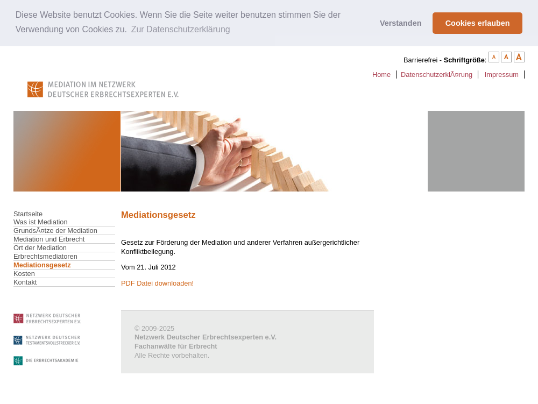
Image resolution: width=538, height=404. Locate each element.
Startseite (28, 214)
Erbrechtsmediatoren (45, 256)
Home (381, 74)
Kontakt (25, 282)
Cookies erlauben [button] (477, 23)
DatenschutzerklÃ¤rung (436, 74)
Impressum (502, 74)
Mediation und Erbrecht (48, 239)
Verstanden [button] (401, 23)
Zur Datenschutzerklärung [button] (180, 29)
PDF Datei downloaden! (157, 283)
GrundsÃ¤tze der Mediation (55, 230)
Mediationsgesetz (42, 265)
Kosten (24, 274)
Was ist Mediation (40, 222)
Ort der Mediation (40, 248)
